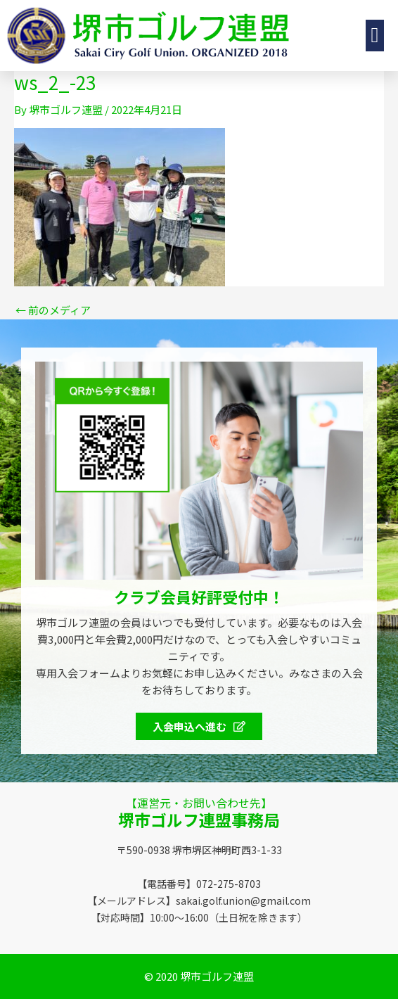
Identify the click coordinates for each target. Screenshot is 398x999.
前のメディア (53, 310)
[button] (375, 35)
